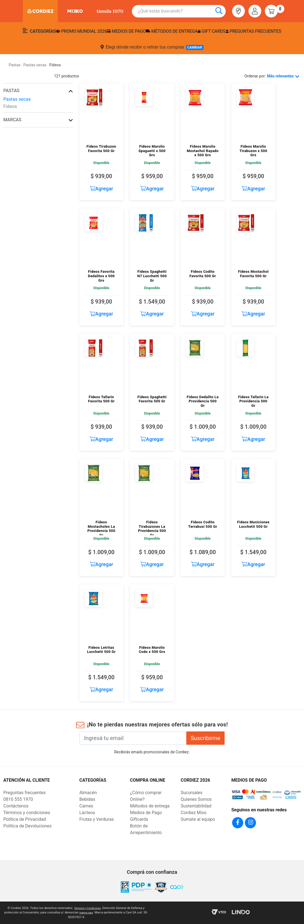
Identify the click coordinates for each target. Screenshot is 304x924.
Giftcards (139, 819)
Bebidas (87, 799)
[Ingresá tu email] (133, 738)
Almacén (88, 792)
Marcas (12, 119)
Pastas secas (17, 99)
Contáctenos (16, 806)
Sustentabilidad (196, 806)
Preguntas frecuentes (253, 31)
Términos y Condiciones (87, 908)
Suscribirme (205, 738)
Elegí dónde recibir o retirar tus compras (152, 47)
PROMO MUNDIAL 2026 (81, 31)
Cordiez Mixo (194, 812)
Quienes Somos (196, 799)
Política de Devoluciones (27, 826)
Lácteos (87, 812)
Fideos (10, 106)
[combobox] (182, 11)
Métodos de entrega (172, 31)
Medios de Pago (146, 812)
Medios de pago (126, 31)
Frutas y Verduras (96, 819)
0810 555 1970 (18, 799)
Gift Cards (211, 31)
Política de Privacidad (24, 819)
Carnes (86, 806)
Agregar (101, 188)
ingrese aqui (88, 912)
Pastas (11, 90)
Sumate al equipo (198, 819)
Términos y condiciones (26, 812)
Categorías (39, 31)
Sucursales (192, 792)
